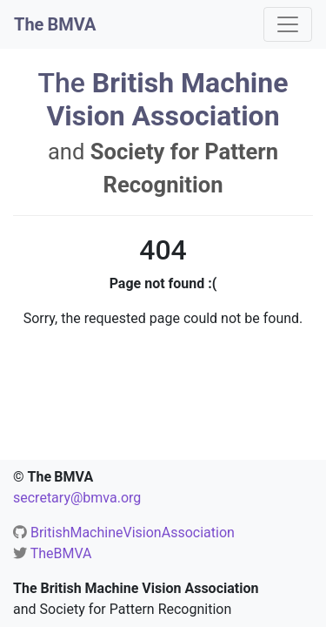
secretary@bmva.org (77, 497)
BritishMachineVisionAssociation (132, 532)
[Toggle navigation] (287, 24)
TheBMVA (61, 553)
